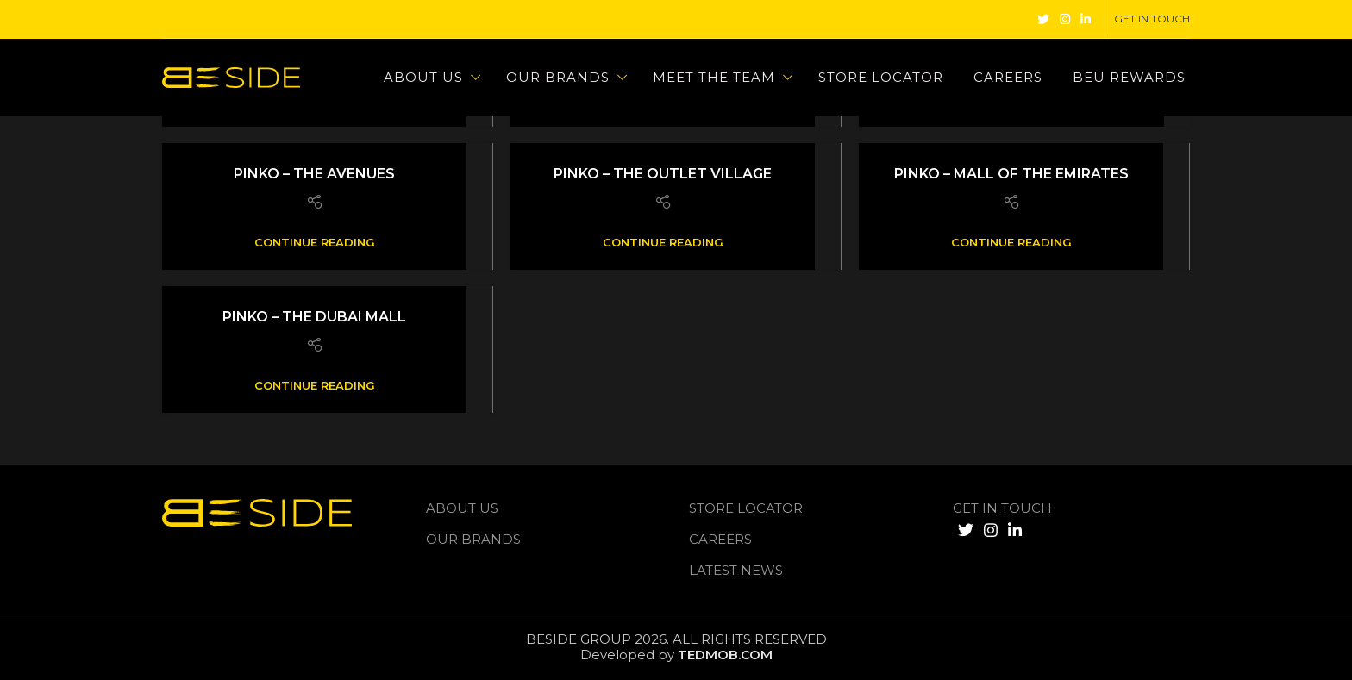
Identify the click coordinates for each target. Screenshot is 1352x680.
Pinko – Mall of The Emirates (1011, 173)
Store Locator (746, 508)
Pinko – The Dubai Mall (314, 317)
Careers (720, 539)
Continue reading (314, 242)
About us (462, 508)
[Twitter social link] (1043, 19)
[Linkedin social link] (1085, 19)
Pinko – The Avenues (314, 173)
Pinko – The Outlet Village (663, 173)
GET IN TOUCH (1002, 508)
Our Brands (473, 539)
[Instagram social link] (1065, 19)
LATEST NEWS (736, 570)
